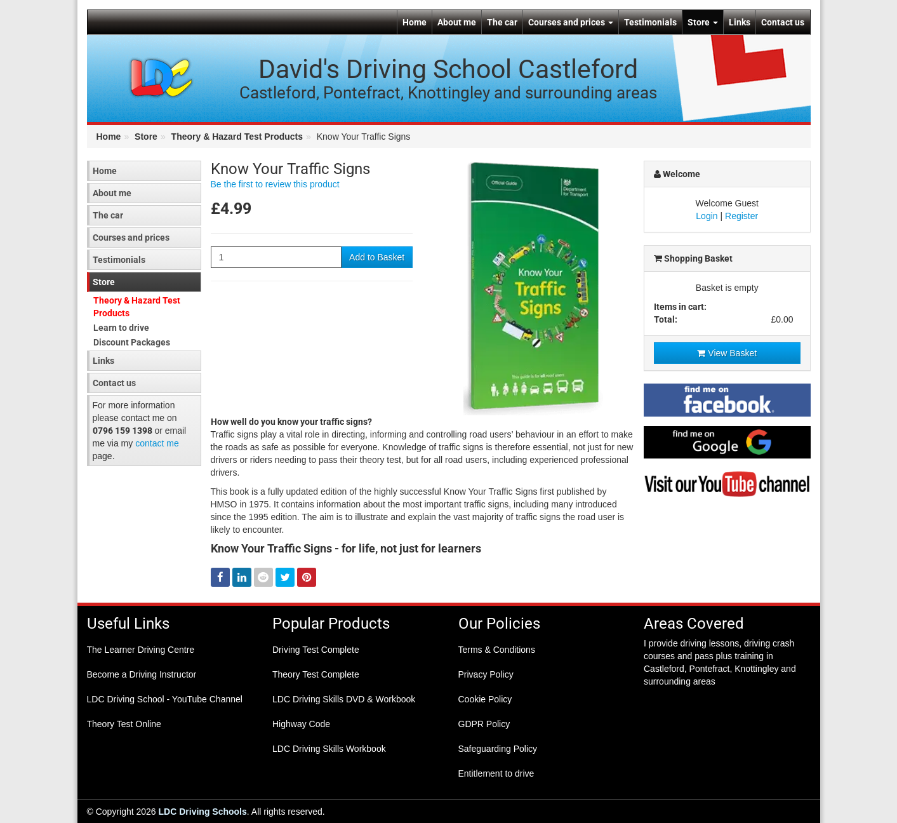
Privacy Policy (486, 674)
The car (502, 22)
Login (706, 216)
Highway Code (301, 724)
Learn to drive (121, 328)
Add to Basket (376, 257)
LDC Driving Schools (203, 811)
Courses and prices (570, 22)
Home (414, 22)
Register (741, 216)
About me (456, 22)
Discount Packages (131, 342)
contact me (156, 443)
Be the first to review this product (275, 184)
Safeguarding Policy (498, 749)
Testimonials (650, 22)
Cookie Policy (485, 699)
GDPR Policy (484, 724)
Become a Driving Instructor (142, 674)
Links (739, 22)
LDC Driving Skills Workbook (329, 749)
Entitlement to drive (496, 773)
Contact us (782, 22)
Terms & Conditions (496, 650)
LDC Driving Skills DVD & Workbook (343, 699)
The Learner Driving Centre (141, 650)
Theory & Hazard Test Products (237, 136)
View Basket (727, 353)
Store (703, 22)
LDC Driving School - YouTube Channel (165, 699)
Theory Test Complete (315, 674)
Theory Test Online (124, 724)
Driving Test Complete (315, 650)
